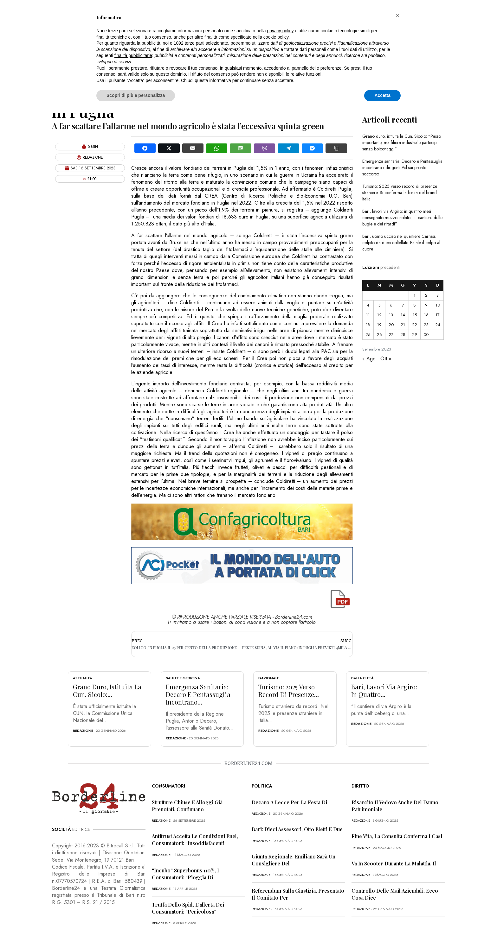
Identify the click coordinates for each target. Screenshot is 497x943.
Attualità (82, 677)
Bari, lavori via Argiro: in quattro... (384, 690)
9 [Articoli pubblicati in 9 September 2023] (426, 305)
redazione (83, 730)
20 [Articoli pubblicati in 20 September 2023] (391, 325)
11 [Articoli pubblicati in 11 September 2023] (368, 315)
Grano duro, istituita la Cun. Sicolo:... (107, 690)
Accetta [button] (382, 95)
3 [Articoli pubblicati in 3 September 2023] (437, 295)
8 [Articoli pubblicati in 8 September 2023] (414, 305)
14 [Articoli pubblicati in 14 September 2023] (403, 315)
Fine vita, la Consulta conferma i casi (397, 836)
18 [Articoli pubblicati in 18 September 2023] (368, 325)
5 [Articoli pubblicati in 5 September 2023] (379, 305)
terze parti (194, 43)
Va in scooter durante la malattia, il (394, 863)
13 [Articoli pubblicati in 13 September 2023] (391, 315)
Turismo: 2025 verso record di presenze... (288, 690)
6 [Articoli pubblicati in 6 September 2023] (391, 305)
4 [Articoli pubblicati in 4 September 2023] (368, 305)
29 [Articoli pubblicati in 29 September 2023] (414, 335)
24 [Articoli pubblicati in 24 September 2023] (437, 325)
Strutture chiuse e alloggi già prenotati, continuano (187, 806)
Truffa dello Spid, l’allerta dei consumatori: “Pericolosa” (188, 908)
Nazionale (268, 677)
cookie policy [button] (275, 37)
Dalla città (362, 677)
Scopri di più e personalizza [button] (135, 95)
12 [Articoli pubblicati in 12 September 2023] (379, 315)
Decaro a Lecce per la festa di (289, 802)
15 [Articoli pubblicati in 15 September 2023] (415, 315)
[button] (397, 15)
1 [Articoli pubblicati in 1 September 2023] (415, 295)
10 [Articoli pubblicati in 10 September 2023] (438, 305)
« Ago (369, 358)
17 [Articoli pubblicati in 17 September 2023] (438, 315)
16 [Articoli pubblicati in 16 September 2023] (426, 315)
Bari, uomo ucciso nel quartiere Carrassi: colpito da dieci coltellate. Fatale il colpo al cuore (401, 242)
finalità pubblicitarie (133, 55)
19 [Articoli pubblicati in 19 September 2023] (379, 325)
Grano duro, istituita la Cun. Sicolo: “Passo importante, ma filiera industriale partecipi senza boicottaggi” (401, 142)
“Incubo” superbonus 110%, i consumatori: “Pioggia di (185, 874)
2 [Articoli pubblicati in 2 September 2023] (426, 295)
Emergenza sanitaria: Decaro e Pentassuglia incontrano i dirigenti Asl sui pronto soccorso (402, 167)
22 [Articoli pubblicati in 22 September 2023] (414, 325)
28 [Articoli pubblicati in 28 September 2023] (402, 335)
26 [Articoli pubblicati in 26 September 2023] (379, 335)
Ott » (385, 358)
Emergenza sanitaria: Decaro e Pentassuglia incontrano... (198, 694)
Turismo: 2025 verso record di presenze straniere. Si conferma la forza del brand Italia (399, 192)
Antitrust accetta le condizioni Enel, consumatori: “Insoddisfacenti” (195, 839)
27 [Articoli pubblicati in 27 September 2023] (391, 335)
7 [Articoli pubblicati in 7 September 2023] (403, 305)
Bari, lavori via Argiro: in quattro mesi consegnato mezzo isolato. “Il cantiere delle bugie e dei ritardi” (402, 217)
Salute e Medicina (183, 677)
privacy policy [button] (280, 30)
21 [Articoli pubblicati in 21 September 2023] (403, 325)
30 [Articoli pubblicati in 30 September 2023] (426, 335)
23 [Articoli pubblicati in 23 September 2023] (426, 325)
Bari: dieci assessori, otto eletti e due (297, 829)
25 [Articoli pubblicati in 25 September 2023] (367, 335)
